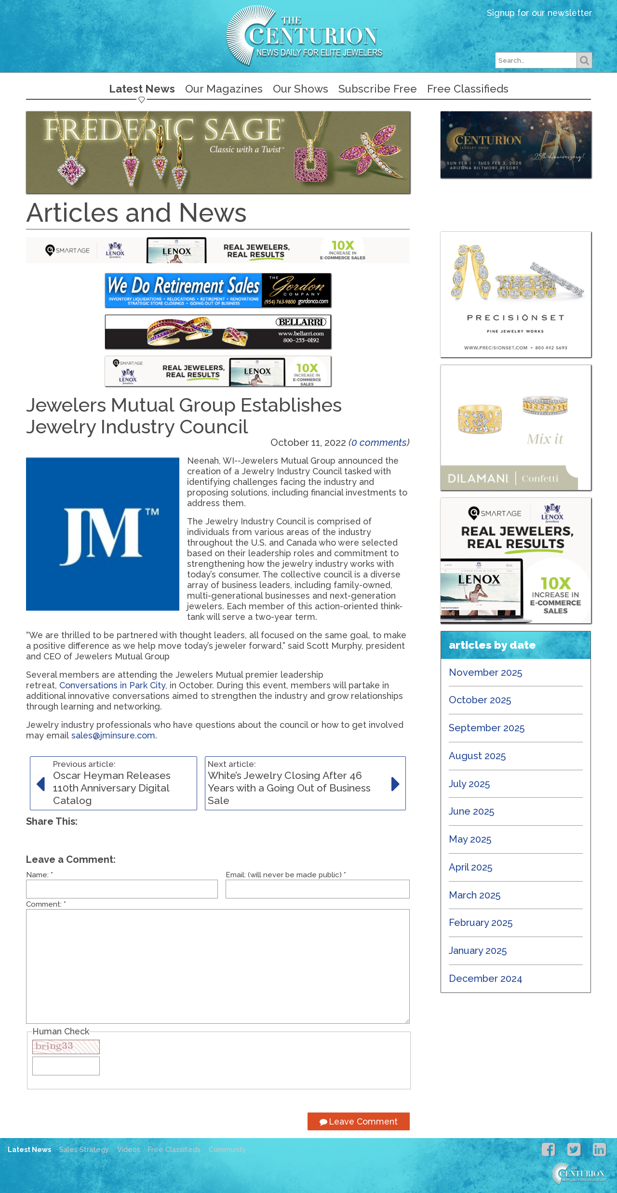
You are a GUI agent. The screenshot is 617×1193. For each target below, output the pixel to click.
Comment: (46, 904)
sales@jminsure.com (113, 735)
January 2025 (478, 950)
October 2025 (480, 700)
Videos (128, 1149)
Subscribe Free (377, 88)
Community (227, 1149)
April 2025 (471, 867)
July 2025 (469, 784)
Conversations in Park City (112, 685)
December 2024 (486, 978)
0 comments (379, 442)
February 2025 (481, 922)
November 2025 (486, 672)
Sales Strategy (84, 1149)
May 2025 (470, 839)
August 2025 (477, 756)
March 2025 (475, 895)
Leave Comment (359, 1121)
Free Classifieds (468, 88)
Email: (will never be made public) (286, 875)
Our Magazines (224, 88)
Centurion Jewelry (308, 35)
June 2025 (472, 811)
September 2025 (487, 728)
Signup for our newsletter (539, 13)
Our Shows (300, 88)
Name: (39, 875)
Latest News (142, 88)
